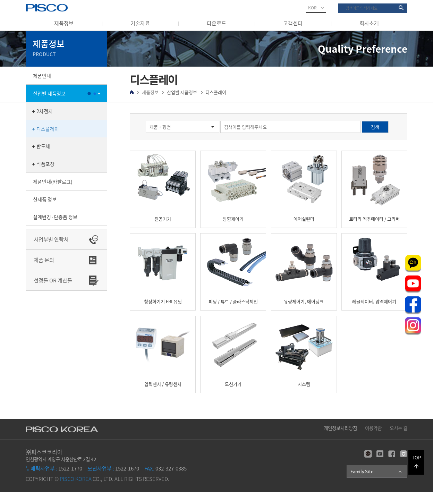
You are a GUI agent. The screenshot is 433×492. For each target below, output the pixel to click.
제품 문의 (44, 260)
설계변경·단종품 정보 (55, 216)
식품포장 (45, 163)
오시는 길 (398, 427)
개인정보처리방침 (340, 427)
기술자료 (140, 23)
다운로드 (216, 23)
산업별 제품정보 (49, 93)
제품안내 (42, 75)
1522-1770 (54, 468)
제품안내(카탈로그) (53, 181)
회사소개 (369, 23)
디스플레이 (47, 128)
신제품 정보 (45, 199)
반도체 (43, 146)
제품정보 (64, 23)
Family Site (376, 471)
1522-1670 (113, 468)
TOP (416, 461)
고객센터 (293, 23)
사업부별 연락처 (51, 239)
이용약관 (373, 427)
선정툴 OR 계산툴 (53, 280)
